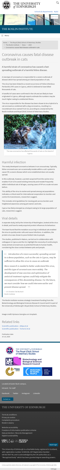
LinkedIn (35, 393)
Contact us (7, 399)
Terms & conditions (9, 414)
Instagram (26, 393)
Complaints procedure (10, 420)
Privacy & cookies (8, 417)
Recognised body (9, 457)
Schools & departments (44, 11)
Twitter (15, 393)
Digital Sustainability (10, 435)
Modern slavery (8, 423)
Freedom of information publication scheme (19, 430)
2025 (30, 45)
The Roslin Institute (12, 45)
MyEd (56, 11)
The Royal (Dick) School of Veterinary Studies (25, 42)
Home (5, 42)
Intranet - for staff (8, 388)
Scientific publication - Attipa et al (15, 326)
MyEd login (53, 445)
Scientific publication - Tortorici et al (16, 329)
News (24, 45)
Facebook (5, 393)
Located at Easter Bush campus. (14, 384)
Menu (8, 36)
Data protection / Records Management (17, 433)
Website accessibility (10, 427)
